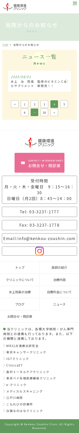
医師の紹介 (59, 267)
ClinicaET (14, 365)
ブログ (19, 304)
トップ (19, 267)
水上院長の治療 (20, 292)
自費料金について (59, 292)
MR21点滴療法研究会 (22, 346)
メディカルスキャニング (24, 391)
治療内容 (59, 279)
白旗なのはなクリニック (24, 411)
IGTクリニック (17, 358)
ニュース (59, 304)
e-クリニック (16, 385)
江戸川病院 (14, 397)
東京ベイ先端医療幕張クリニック (31, 378)
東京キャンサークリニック (26, 352)
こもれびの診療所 (19, 404)
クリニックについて (20, 279)
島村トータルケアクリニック (27, 372)
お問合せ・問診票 (46, 163)
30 (44, 112)
